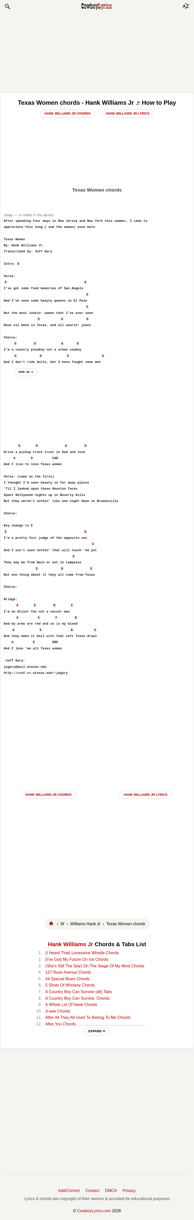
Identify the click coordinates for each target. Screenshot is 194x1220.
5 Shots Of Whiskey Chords (70, 985)
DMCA (111, 1190)
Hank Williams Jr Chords (67, 113)
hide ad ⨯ (26, 372)
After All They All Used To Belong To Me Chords (87, 1017)
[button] (7, 6)
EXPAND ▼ (97, 1031)
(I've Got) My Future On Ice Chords (76, 959)
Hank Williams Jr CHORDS (49, 795)
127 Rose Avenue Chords (68, 972)
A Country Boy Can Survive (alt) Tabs (78, 992)
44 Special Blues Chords (67, 979)
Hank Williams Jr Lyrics (128, 113)
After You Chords (60, 1024)
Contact (92, 1190)
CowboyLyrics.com (94, 1211)
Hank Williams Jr (70, 944)
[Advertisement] (97, 51)
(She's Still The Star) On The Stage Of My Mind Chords (94, 966)
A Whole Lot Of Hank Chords (71, 1004)
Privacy (129, 1190)
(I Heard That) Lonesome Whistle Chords (82, 953)
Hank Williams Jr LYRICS (145, 795)
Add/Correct (69, 1190)
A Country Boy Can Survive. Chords (77, 998)
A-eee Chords (57, 1011)
